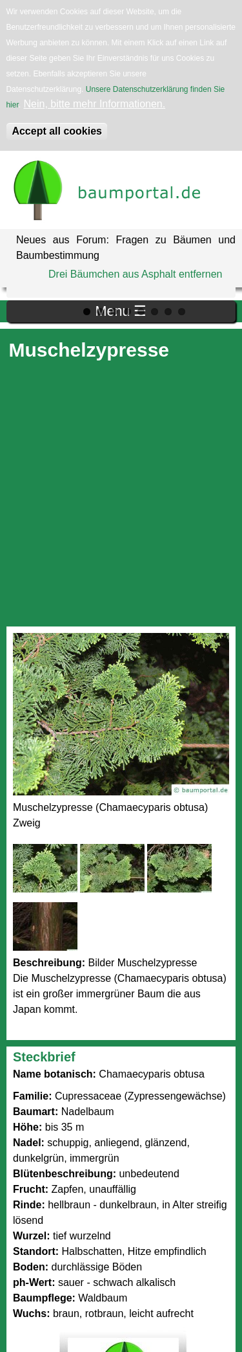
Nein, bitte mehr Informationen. (95, 103)
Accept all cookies (57, 131)
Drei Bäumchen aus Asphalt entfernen (135, 274)
